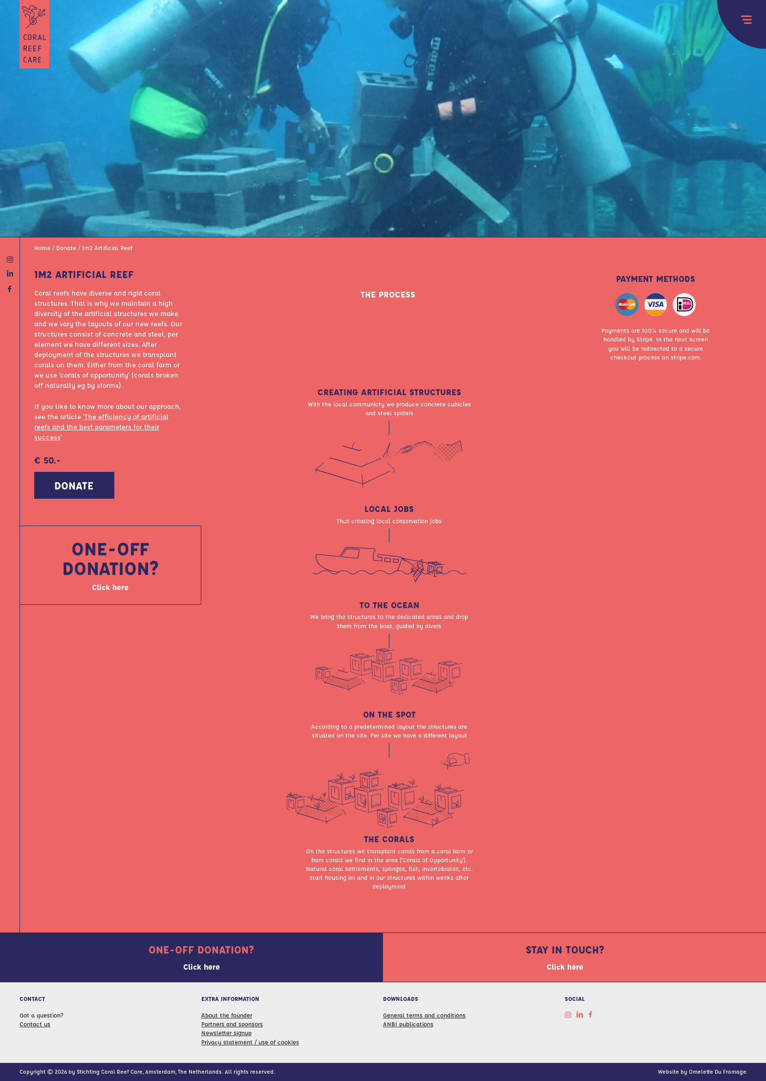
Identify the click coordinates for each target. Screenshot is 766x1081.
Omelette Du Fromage (717, 1071)
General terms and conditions (424, 1015)
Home (42, 252)
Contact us (35, 1024)
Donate (66, 252)
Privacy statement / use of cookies (250, 1042)
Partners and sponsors (232, 1024)
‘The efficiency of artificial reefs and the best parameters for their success (101, 431)
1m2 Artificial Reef (107, 252)
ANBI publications (408, 1024)
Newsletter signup (226, 1033)
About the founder (226, 1015)
